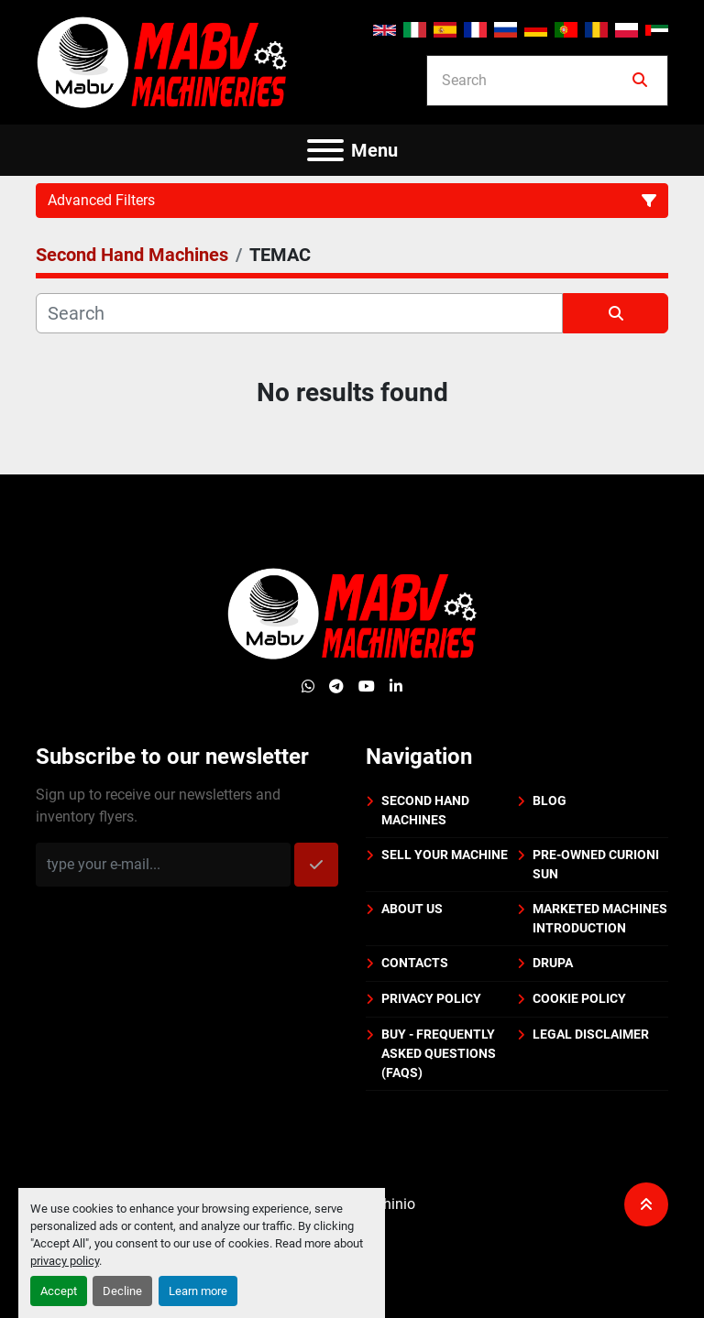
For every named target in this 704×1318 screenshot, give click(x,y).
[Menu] (325, 150)
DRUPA (553, 962)
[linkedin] (396, 686)
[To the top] (646, 1204)
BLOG (549, 800)
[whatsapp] (308, 686)
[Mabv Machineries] (352, 612)
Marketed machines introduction (600, 918)
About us (412, 908)
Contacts (414, 962)
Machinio (385, 1204)
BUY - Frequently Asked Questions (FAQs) (438, 1053)
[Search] (534, 80)
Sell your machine (444, 854)
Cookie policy (579, 998)
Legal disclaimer (591, 1034)
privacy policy (64, 1261)
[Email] (163, 865)
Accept (58, 1291)
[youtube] (366, 686)
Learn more (198, 1291)
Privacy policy (431, 998)
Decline (122, 1291)
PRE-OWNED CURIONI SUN (596, 864)
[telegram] (336, 686)
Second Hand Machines (425, 810)
